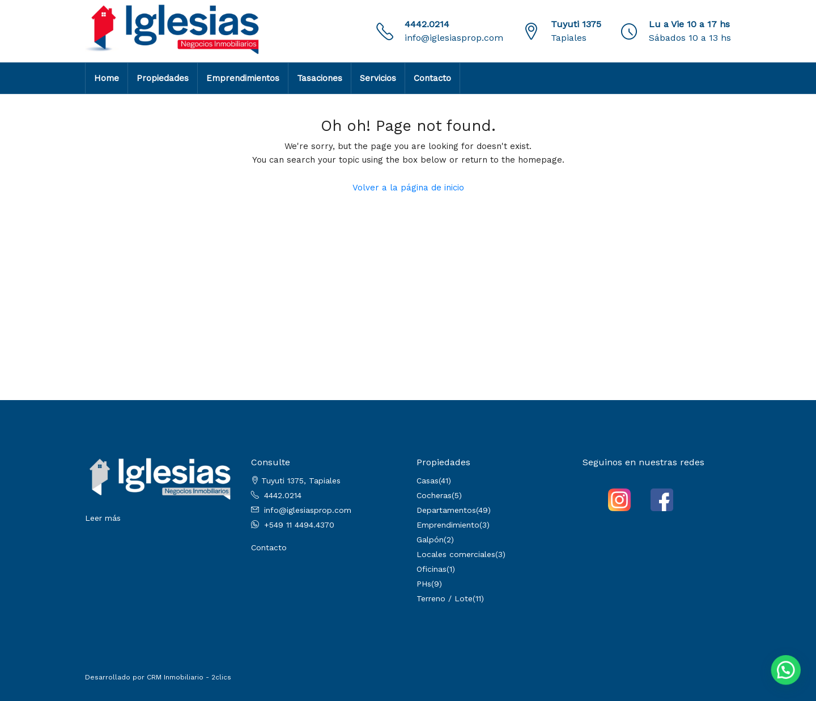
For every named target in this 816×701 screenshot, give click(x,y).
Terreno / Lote (444, 598)
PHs (423, 583)
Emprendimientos (242, 78)
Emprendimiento (447, 524)
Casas (427, 480)
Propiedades (163, 78)
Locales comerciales (455, 554)
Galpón (430, 539)
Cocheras (434, 495)
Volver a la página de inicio (408, 187)
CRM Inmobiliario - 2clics (189, 677)
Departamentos (446, 510)
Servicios (378, 78)
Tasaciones (319, 78)
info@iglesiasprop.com (454, 37)
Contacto (432, 78)
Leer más (103, 517)
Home (106, 78)
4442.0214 (427, 24)
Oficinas (431, 568)
